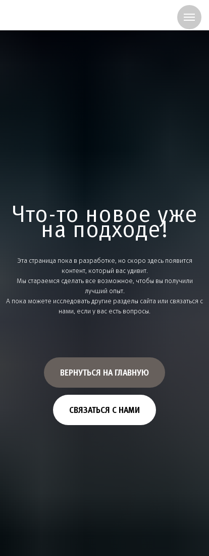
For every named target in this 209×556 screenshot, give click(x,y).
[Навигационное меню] (189, 17)
